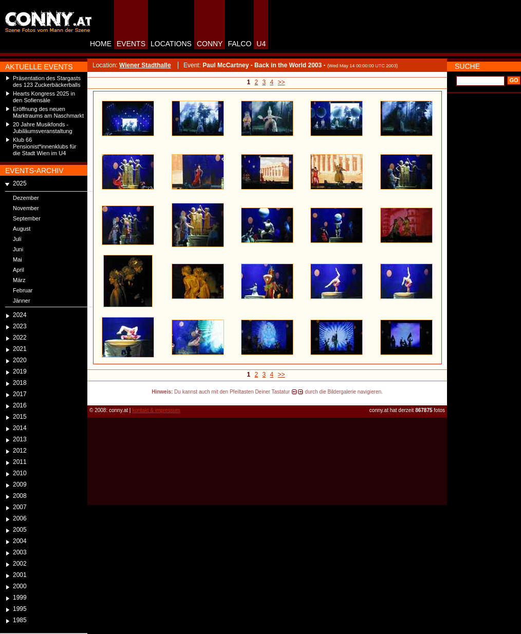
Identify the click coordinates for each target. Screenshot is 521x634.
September (27, 218)
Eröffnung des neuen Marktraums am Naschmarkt (48, 112)
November (26, 208)
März (19, 280)
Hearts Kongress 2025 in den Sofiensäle (44, 96)
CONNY (210, 44)
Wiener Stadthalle (145, 65)
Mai (17, 259)
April (18, 270)
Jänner (21, 300)
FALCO (239, 44)
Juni (18, 249)
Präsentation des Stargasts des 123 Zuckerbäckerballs (47, 81)
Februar (23, 290)
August (21, 229)
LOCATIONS (171, 44)
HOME (100, 44)
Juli (17, 239)
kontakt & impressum (156, 410)
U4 (261, 44)
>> (281, 82)
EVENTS (131, 44)
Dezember (26, 198)
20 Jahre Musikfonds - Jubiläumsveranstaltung (42, 127)
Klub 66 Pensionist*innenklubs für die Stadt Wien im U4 (45, 146)
